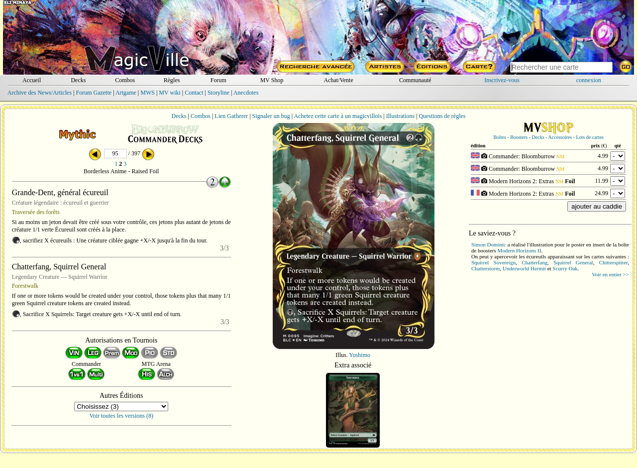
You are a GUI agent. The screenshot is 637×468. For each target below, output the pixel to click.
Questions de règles (442, 116)
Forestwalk (25, 285)
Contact (194, 92)
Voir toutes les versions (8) (121, 415)
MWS (147, 92)
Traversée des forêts (36, 212)
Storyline (218, 92)
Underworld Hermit (524, 268)
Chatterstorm (485, 268)
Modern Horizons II (519, 250)
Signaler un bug (271, 116)
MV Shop (272, 80)
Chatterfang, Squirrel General (557, 262)
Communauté (415, 80)
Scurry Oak (564, 268)
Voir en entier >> (610, 274)
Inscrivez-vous (502, 80)
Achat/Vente (338, 80)
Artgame (125, 92)
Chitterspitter (613, 262)
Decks (78, 80)
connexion (588, 80)
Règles (172, 80)
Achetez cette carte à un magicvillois (338, 116)
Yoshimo (359, 354)
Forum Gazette (93, 92)
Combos (125, 80)
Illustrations (400, 116)
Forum (218, 80)
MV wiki (169, 92)
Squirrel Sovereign (493, 262)
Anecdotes (246, 92)
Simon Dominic (488, 244)
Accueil (31, 80)
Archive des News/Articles (39, 92)
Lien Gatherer (231, 116)
